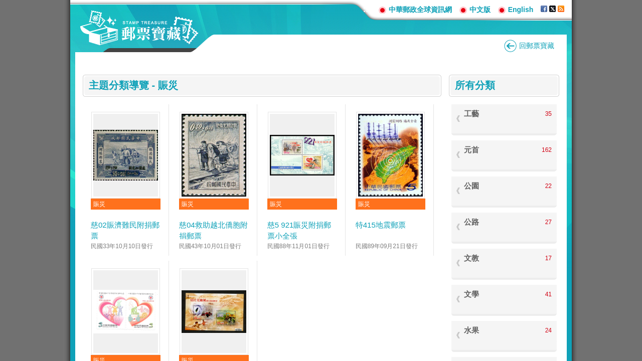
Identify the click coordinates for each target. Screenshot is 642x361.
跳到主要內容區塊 (5, 5)
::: (367, 9)
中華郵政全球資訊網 (420, 10)
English (521, 10)
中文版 (480, 10)
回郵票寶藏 (536, 46)
